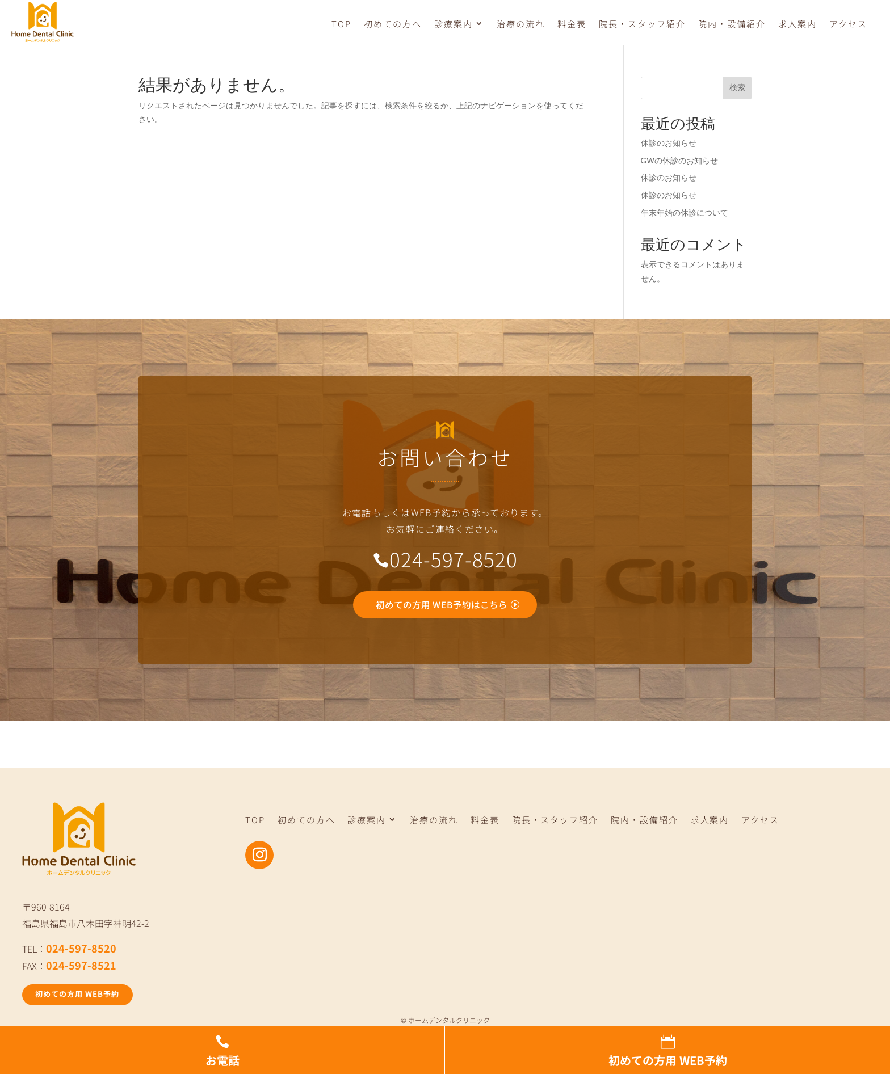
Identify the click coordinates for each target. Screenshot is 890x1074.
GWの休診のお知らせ (679, 162)
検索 (737, 89)
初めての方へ (393, 24)
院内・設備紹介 (732, 24)
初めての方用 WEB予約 (82, 998)
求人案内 (797, 24)
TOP (341, 24)
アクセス (848, 24)
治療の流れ (521, 24)
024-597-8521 (81, 968)
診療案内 (453, 24)
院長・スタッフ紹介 (642, 24)
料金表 (571, 24)
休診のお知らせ (668, 144)
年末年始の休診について (684, 214)
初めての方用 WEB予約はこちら (442, 606)
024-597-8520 (81, 951)
